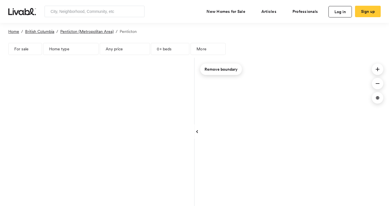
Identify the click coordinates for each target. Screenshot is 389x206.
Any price (114, 49)
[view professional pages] (307, 11)
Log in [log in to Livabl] (340, 11)
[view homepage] (22, 11)
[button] (377, 69)
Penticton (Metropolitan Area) (87, 31)
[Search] (138, 11)
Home (13, 31)
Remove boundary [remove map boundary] (221, 69)
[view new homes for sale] (228, 11)
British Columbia (39, 31)
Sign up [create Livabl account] (368, 11)
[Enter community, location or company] (95, 11)
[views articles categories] (271, 11)
